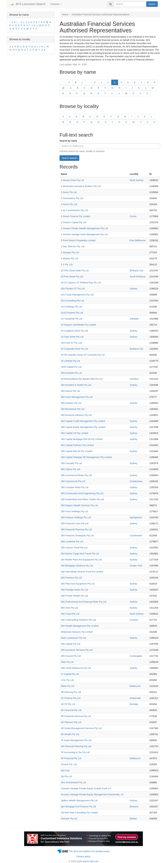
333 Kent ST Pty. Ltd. (71, 342)
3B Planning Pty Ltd (71, 692)
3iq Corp (65, 770)
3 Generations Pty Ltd (72, 198)
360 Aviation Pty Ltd (71, 403)
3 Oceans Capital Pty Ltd (73, 222)
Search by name (68, 140)
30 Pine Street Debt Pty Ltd (75, 270)
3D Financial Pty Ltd (71, 710)
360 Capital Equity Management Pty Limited (83, 427)
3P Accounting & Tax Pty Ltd (75, 752)
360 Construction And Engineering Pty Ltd (82, 493)
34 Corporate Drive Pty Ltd (74, 349)
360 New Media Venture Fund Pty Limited (82, 571)
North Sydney (137, 180)
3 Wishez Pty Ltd (69, 258)
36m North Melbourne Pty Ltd (76, 668)
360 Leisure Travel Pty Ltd (74, 547)
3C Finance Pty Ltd (70, 698)
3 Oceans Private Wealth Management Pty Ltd (84, 228)
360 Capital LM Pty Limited (74, 433)
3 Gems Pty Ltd (68, 192)
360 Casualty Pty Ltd (71, 463)
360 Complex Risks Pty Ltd (74, 487)
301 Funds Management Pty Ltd (77, 294)
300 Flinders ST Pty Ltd (73, 288)
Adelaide (134, 318)
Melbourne (135, 686)
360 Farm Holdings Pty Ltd (74, 511)
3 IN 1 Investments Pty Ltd (74, 210)
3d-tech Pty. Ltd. (69, 764)
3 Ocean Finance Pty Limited (75, 216)
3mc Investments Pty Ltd (73, 782)
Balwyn (133, 818)
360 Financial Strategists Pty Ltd (77, 535)
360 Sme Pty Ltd (69, 607)
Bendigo (134, 704)
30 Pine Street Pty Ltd (72, 276)
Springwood (136, 517)
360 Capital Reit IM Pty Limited (76, 451)
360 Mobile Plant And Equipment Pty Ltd (81, 559)
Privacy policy (83, 856)
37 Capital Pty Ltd (70, 674)
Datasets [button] (56, 4)
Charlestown (136, 481)
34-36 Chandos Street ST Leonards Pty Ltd (83, 355)
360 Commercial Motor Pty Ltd (76, 475)
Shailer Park (136, 565)
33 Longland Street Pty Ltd (74, 330)
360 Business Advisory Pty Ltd (76, 415)
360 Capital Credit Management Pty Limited (83, 421)
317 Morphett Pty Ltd (71, 318)
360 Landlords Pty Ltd (72, 541)
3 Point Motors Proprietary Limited (78, 240)
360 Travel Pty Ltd (70, 613)
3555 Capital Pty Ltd (71, 367)
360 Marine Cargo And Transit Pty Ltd (80, 553)
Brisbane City (136, 270)
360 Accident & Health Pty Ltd (76, 385)
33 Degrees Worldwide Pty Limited (78, 324)
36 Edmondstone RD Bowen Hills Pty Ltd (81, 379)
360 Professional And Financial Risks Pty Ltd (83, 601)
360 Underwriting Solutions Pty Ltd (78, 620)
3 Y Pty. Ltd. (67, 264)
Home (65, 14)
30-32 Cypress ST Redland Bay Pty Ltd (81, 282)
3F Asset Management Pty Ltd (76, 740)
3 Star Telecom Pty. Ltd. (73, 246)
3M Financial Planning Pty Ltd (76, 746)
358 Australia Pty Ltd (71, 373)
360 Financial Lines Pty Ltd (74, 523)
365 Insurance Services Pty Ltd (76, 650)
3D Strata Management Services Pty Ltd (81, 728)
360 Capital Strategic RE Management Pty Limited (86, 457)
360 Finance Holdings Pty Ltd (76, 517)
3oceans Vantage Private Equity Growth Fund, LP (86, 788)
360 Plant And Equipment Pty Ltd (77, 583)
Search (152, 4)
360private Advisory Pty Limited (77, 632)
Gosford (134, 620)
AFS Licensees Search (31, 4)
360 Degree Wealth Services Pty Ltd (79, 505)
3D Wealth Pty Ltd (70, 734)
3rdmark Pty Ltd (69, 818)
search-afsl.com (90, 861)
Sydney (133, 288)
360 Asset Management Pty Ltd (77, 397)
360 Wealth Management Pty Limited (79, 626)
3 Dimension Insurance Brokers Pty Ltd (80, 186)
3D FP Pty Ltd (68, 704)
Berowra (134, 806)
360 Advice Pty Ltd (70, 391)
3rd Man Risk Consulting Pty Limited (79, 812)
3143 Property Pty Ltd (72, 312)
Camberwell (136, 535)
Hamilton (134, 379)
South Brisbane (137, 276)
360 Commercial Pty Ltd (73, 481)
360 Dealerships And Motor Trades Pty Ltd (82, 499)
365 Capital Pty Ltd (70, 644)
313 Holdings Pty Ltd (71, 306)
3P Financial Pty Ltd (71, 758)
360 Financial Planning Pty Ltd (76, 529)
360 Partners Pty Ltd (71, 577)
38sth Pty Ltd (67, 686)
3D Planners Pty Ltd (71, 722)
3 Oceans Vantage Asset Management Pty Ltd (84, 234)
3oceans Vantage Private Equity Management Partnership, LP (92, 794)
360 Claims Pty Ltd (70, 469)
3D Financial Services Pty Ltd (76, 716)
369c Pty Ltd (67, 662)
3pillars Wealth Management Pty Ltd (79, 800)
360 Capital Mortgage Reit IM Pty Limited (81, 439)
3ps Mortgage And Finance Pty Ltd (78, 806)
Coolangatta (136, 656)
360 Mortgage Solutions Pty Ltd (77, 565)
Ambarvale (135, 698)
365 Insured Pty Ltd (71, 656)
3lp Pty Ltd (66, 776)
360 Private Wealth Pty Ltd (74, 595)
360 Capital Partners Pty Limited (77, 445)
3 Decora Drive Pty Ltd (72, 180)
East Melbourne (138, 240)
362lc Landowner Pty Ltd (73, 638)
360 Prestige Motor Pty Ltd (74, 589)
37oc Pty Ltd (67, 680)
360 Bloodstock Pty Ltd (72, 409)
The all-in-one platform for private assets (89, 851)
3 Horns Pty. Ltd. (69, 204)
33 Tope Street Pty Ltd (72, 336)
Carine (133, 216)
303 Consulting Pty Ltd (72, 300)
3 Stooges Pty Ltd (70, 252)
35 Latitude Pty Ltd (70, 361)
